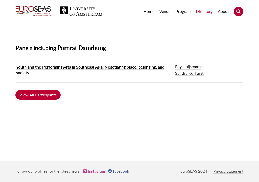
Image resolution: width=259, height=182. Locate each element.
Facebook (121, 171)
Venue (164, 11)
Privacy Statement (228, 171)
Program (183, 11)
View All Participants (38, 94)
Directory (204, 11)
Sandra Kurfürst (189, 73)
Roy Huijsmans (188, 66)
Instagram (96, 171)
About (223, 11)
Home (149, 11)
